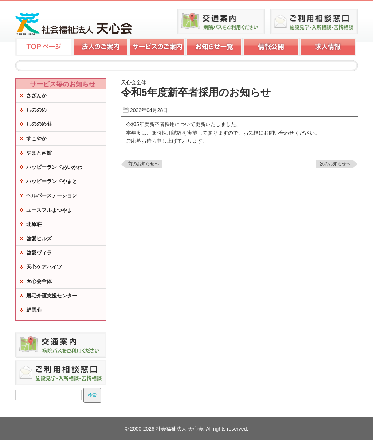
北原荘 (34, 224)
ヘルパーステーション (51, 195)
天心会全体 (39, 281)
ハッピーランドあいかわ (54, 167)
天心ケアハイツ (44, 267)
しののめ (36, 110)
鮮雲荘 (34, 310)
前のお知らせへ (143, 163)
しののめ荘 (39, 124)
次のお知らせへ (335, 163)
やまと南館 (39, 153)
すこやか (36, 138)
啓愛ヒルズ (39, 238)
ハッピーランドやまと (51, 181)
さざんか (36, 95)
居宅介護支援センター (51, 296)
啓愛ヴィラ (39, 253)
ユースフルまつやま (49, 210)
